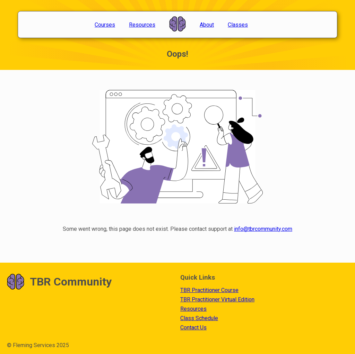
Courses (105, 24)
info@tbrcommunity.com (263, 229)
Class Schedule (199, 318)
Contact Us (193, 327)
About (207, 24)
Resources (142, 24)
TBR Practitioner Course (209, 290)
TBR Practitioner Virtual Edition (217, 299)
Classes (238, 24)
